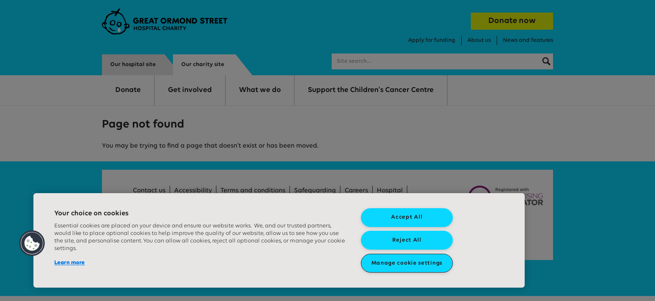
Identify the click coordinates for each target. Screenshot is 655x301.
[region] (279, 240)
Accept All (406, 217)
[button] (32, 243)
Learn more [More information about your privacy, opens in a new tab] (69, 263)
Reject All (406, 240)
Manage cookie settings (406, 263)
